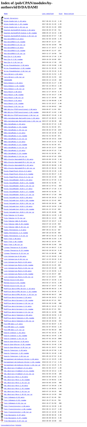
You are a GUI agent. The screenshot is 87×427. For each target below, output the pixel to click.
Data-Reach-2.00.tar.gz (14, 98)
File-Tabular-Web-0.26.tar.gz (16, 227)
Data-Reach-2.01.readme (14, 103)
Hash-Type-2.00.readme (13, 242)
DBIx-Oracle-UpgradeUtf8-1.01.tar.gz (19, 162)
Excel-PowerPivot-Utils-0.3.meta (17, 171)
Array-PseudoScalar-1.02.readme (17, 68)
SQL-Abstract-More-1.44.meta (16, 386)
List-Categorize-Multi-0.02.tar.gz (18, 268)
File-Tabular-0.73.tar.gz (14, 218)
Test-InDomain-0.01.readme (15, 400)
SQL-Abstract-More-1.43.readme (17, 380)
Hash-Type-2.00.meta (12, 239)
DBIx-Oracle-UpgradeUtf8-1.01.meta (18, 159)
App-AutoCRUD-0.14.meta (14, 39)
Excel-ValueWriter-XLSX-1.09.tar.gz (19, 203)
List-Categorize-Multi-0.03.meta (17, 271)
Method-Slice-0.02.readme (14, 283)
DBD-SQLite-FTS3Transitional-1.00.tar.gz (21, 115)
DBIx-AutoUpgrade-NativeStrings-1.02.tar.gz (22, 121)
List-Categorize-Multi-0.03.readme (18, 274)
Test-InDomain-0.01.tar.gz (15, 403)
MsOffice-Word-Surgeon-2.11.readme (18, 309)
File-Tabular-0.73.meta (14, 215)
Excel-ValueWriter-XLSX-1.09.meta (18, 197)
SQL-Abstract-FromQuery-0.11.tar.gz (19, 374)
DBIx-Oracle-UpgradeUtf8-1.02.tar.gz (19, 168)
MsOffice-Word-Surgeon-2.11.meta (17, 306)
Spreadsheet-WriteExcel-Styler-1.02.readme (22, 362)
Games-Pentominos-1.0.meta (15, 230)
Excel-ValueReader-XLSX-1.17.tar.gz (19, 194)
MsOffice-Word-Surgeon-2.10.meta (17, 297)
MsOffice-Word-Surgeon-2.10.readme (18, 300)
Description (69, 14)
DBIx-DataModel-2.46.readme (15, 127)
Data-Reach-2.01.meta (13, 100)
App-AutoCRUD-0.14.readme (14, 42)
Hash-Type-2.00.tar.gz (13, 244)
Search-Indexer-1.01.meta (14, 333)
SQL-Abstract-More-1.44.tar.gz (17, 391)
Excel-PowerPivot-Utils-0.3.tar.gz (18, 177)
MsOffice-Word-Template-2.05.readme (19, 318)
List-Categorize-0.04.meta (15, 256)
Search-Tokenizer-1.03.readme (16, 353)
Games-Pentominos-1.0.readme (16, 233)
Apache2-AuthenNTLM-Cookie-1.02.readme (20, 33)
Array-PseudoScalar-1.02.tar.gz (17, 71)
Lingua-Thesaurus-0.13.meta (15, 247)
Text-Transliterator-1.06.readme (17, 409)
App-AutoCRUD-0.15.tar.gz (14, 53)
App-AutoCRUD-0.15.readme (14, 51)
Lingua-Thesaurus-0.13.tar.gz (16, 253)
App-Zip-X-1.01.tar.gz (13, 62)
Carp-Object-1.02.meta (13, 74)
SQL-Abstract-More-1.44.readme (17, 388)
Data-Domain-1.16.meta (13, 83)
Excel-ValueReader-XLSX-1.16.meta (18, 180)
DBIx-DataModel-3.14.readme (15, 153)
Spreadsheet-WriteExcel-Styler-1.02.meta (21, 359)
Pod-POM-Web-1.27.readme (14, 327)
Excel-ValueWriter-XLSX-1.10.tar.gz (19, 212)
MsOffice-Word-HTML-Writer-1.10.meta (19, 289)
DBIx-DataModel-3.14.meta (14, 150)
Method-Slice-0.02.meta (14, 280)
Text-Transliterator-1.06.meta (17, 406)
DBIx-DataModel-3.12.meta (14, 133)
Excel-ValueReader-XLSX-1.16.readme (19, 183)
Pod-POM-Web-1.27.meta (13, 324)
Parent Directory (11, 18)
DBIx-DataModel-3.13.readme (15, 145)
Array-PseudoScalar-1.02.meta (16, 65)
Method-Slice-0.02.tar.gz (14, 286)
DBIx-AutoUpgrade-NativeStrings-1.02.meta (21, 118)
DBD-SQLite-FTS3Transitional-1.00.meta (20, 109)
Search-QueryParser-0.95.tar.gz (17, 347)
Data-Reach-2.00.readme (14, 95)
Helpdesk (18, 425)
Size (60, 14)
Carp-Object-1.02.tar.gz (14, 77)
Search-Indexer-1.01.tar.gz (15, 338)
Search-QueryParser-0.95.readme (17, 344)
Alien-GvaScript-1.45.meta (15, 21)
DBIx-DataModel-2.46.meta (14, 124)
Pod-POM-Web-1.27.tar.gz (14, 330)
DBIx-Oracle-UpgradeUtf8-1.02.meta (18, 165)
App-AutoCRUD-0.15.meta (14, 48)
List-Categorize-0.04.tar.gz (16, 259)
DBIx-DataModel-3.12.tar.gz (15, 139)
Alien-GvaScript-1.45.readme (16, 24)
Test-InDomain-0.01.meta (14, 397)
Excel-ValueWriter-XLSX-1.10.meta (18, 206)
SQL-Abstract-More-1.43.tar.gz (17, 383)
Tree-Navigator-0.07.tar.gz (15, 421)
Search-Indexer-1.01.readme (15, 336)
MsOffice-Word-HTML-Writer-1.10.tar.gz (20, 294)
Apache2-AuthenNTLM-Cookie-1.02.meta (19, 30)
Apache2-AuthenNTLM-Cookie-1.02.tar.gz (20, 36)
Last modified (47, 14)
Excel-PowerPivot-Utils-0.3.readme (18, 174)
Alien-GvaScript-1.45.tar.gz (16, 27)
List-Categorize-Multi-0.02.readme (18, 265)
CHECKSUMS (8, 80)
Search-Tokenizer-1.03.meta (15, 350)
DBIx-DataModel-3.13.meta (14, 142)
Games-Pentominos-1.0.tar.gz (16, 236)
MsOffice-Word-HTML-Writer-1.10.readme (20, 291)
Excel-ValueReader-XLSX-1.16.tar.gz (19, 186)
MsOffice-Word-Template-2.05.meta (18, 315)
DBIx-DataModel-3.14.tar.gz (15, 156)
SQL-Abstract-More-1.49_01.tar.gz (18, 394)
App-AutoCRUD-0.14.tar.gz (14, 45)
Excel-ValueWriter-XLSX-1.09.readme (19, 200)
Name (6, 14)
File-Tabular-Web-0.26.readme (16, 224)
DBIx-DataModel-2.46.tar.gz (15, 130)
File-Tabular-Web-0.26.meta (15, 221)
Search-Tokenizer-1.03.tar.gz (16, 356)
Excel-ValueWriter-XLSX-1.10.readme (19, 209)
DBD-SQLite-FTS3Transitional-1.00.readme (21, 112)
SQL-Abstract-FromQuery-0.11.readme (19, 371)
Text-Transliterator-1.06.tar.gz (17, 412)
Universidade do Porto (7, 425)
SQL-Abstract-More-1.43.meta (16, 377)
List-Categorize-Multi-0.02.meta (17, 262)
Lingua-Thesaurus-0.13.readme (16, 250)
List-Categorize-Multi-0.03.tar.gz (18, 277)
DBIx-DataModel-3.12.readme (15, 136)
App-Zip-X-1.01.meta (12, 56)
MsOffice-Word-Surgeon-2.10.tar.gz (18, 303)
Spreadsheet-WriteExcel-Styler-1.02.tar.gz (22, 365)
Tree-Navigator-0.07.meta (14, 415)
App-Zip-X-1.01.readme (13, 59)
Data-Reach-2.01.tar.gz (14, 106)
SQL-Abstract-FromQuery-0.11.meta (18, 368)
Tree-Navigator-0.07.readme (15, 418)
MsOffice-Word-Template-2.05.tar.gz (19, 321)
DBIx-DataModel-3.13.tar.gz (15, 147)
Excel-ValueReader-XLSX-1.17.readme (19, 192)
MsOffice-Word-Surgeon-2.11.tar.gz (18, 312)
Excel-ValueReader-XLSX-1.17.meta (18, 189)
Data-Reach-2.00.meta (13, 92)
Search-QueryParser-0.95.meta (16, 341)
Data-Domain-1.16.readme (14, 86)
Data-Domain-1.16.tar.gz (14, 89)
